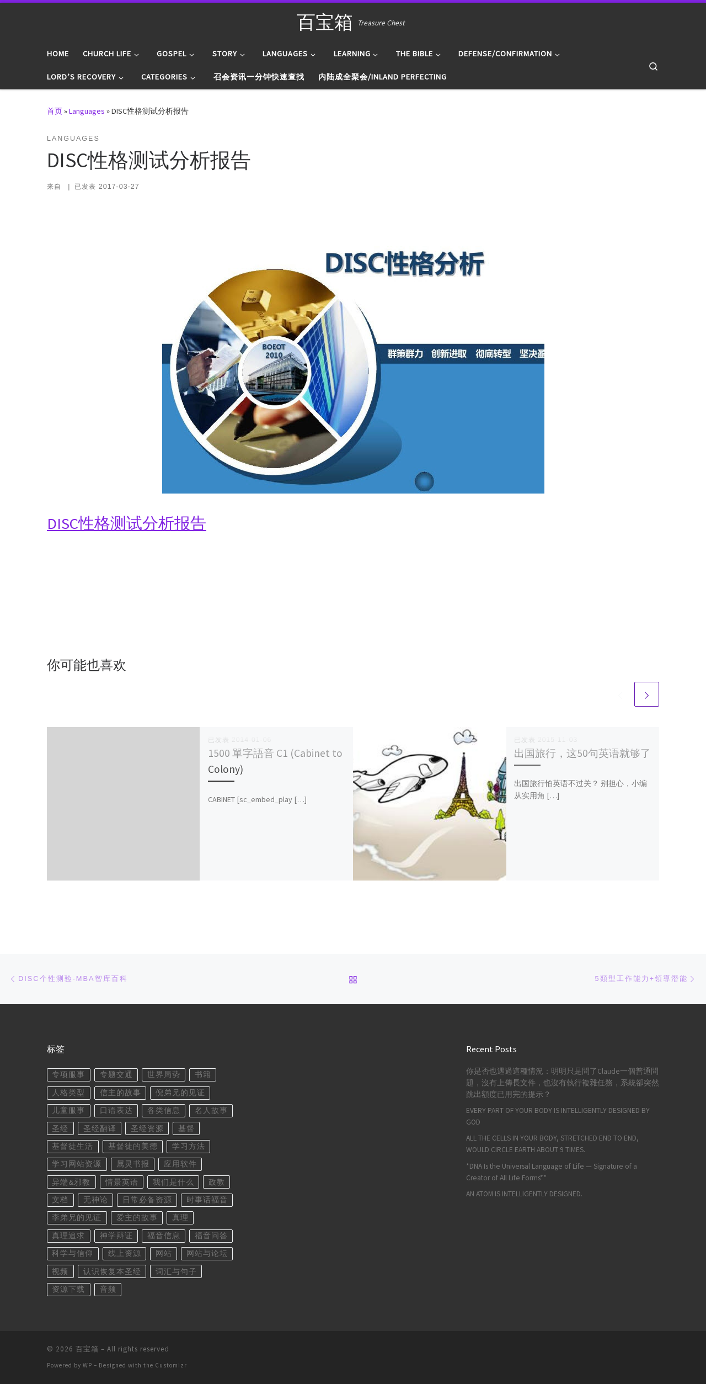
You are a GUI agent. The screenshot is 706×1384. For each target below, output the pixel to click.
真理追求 (68, 1236)
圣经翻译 (99, 1129)
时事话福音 (207, 1200)
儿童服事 (68, 1110)
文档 (60, 1200)
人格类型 (68, 1093)
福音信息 (163, 1236)
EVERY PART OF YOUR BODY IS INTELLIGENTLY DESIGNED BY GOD (558, 1116)
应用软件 (180, 1164)
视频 (60, 1272)
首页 (54, 111)
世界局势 (163, 1074)
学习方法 (188, 1146)
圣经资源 (147, 1129)
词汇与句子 (176, 1272)
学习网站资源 (76, 1164)
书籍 (203, 1074)
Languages (87, 111)
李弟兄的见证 (76, 1217)
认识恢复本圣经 (112, 1272)
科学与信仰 (72, 1253)
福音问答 (211, 1236)
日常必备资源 (147, 1200)
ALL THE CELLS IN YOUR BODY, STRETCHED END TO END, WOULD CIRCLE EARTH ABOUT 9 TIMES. (552, 1143)
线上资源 (124, 1253)
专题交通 (116, 1074)
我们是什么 (173, 1182)
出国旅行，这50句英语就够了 (582, 753)
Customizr (171, 1365)
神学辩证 (116, 1236)
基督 (186, 1129)
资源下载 (68, 1289)
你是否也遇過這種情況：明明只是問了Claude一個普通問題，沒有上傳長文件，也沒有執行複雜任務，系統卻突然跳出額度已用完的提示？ (562, 1083)
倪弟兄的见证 (180, 1093)
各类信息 (163, 1110)
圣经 (60, 1129)
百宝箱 (87, 1349)
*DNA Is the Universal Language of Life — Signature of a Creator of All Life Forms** (551, 1172)
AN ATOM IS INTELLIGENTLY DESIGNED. (524, 1194)
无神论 (95, 1200)
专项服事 (68, 1074)
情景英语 (121, 1182)
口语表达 (116, 1110)
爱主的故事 (137, 1217)
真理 (180, 1217)
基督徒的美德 (133, 1146)
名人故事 (211, 1110)
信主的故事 (120, 1093)
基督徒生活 (72, 1146)
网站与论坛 (207, 1253)
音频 (108, 1289)
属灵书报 (132, 1164)
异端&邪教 (71, 1182)
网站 (164, 1253)
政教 (216, 1182)
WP (87, 1365)
